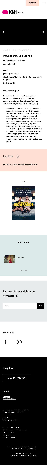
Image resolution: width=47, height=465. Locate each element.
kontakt (6, 417)
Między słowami (26, 50)
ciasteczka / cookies (10, 420)
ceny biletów (8, 415)
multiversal (32, 455)
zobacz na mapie (9, 437)
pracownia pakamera (18, 455)
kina (12, 412)
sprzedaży (19, 412)
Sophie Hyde (11, 64)
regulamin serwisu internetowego (16, 410)
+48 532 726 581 (17, 378)
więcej (22, 270)
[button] (43, 32)
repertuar (32, 3)
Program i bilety (9, 50)
